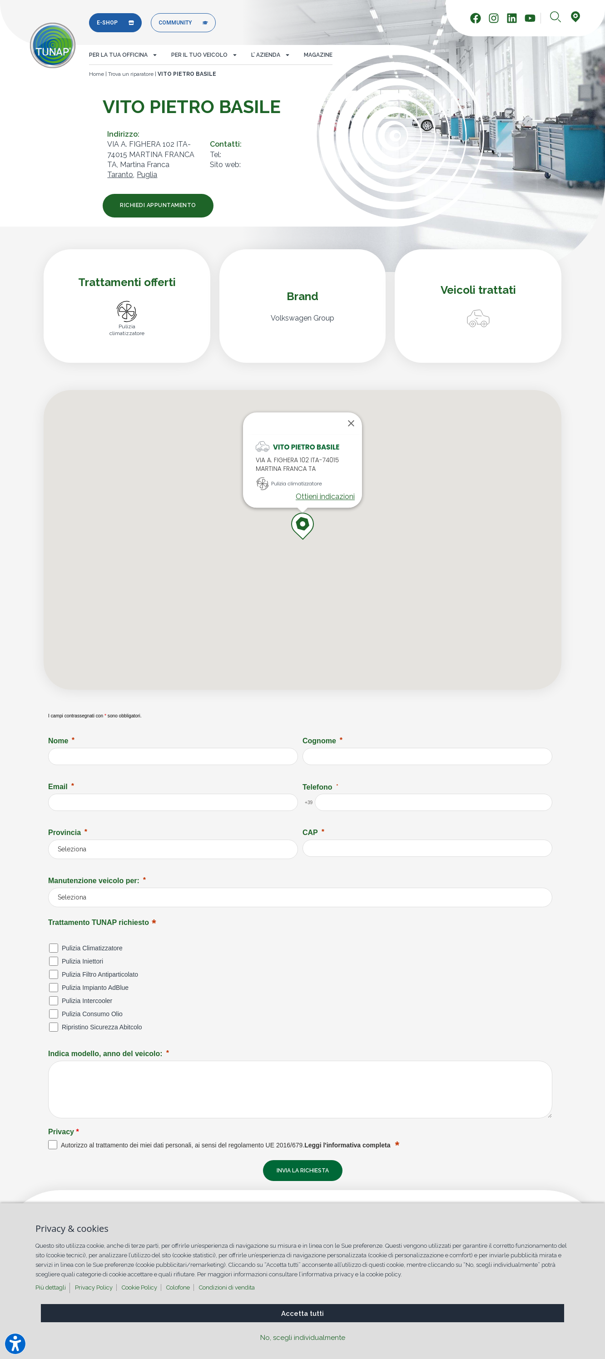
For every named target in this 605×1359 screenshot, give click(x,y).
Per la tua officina (123, 55)
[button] (302, 526)
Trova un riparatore (131, 74)
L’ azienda (270, 55)
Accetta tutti (302, 1314)
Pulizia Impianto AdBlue (95, 987)
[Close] (351, 423)
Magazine (318, 55)
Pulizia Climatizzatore (92, 948)
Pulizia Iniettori (82, 961)
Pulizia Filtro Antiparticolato (100, 974)
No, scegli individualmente (302, 1338)
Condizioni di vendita (227, 1287)
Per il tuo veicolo (204, 55)
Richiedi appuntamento (159, 205)
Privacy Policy (94, 1287)
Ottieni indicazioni (325, 497)
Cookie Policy (139, 1287)
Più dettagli (50, 1287)
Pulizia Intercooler (87, 1000)
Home (96, 74)
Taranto (120, 173)
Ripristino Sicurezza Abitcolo (102, 1027)
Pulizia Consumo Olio (92, 1014)
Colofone (178, 1287)
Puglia (147, 173)
